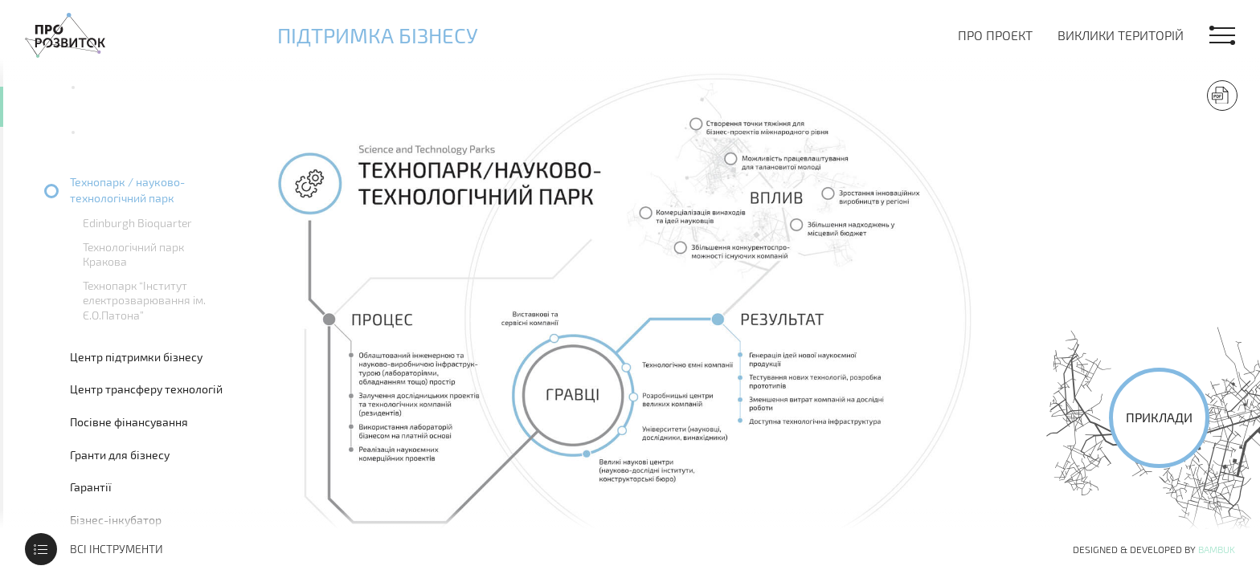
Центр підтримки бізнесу (136, 357)
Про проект (995, 35)
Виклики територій (1121, 35)
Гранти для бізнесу (120, 455)
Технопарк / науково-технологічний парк (127, 190)
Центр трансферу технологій (146, 389)
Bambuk (1216, 549)
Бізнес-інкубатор (116, 520)
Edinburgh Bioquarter (137, 223)
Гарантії (91, 487)
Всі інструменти (116, 549)
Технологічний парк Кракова (133, 254)
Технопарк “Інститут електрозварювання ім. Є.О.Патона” (144, 300)
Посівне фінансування (129, 422)
